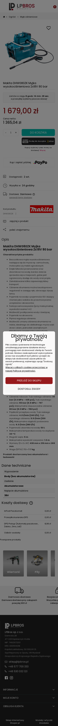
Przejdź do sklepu (29, 380)
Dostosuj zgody (29, 389)
